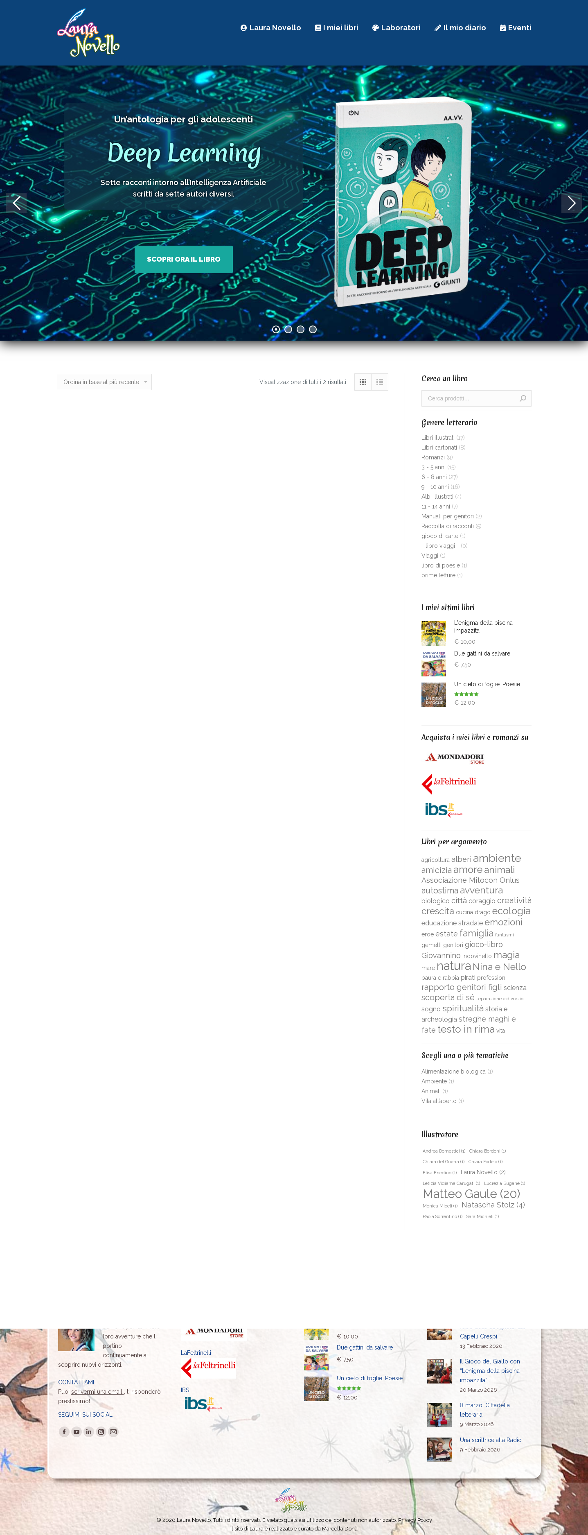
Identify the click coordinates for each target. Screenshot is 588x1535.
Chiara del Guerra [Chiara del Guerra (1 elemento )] (443, 1161)
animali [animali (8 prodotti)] (499, 869)
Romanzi (433, 457)
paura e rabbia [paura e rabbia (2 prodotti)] (440, 977)
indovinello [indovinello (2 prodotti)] (477, 956)
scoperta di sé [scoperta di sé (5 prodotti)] (448, 997)
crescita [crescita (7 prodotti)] (437, 911)
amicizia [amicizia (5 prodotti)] (436, 870)
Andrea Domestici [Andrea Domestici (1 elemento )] (444, 1150)
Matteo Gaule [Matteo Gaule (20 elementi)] (471, 1194)
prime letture (438, 575)
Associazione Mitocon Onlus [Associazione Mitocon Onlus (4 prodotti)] (470, 880)
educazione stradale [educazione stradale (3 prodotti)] (452, 923)
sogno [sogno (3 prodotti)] (431, 1009)
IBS (185, 1390)
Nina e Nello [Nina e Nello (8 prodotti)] (499, 966)
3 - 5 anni (433, 467)
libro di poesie (440, 565)
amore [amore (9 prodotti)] (467, 869)
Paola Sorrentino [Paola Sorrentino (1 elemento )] (442, 1216)
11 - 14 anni (435, 506)
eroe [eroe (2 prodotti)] (427, 934)
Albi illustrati (437, 496)
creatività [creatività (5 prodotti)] (514, 900)
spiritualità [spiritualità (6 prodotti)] (463, 1008)
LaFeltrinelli (196, 1353)
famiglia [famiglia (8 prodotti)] (476, 933)
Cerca (523, 398)
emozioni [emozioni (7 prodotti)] (503, 922)
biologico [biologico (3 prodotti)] (435, 901)
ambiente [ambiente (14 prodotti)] (497, 858)
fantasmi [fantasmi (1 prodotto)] (504, 934)
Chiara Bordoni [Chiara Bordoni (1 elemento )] (487, 1150)
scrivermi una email (97, 1391)
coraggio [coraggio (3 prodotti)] (482, 901)
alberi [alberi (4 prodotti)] (461, 859)
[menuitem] (271, 27)
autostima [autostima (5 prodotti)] (439, 890)
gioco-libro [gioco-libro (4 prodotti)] (484, 944)
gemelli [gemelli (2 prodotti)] (431, 945)
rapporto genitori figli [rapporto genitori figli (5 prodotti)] (461, 987)
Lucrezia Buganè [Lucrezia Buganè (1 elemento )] (504, 1183)
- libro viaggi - (440, 546)
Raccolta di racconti (447, 526)
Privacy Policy (415, 1520)
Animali (431, 1091)
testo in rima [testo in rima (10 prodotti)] (466, 1029)
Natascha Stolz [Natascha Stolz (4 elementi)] (493, 1204)
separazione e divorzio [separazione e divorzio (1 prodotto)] (499, 998)
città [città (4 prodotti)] (459, 900)
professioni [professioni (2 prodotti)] (492, 977)
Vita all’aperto (439, 1101)
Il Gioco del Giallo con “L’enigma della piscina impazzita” (490, 1371)
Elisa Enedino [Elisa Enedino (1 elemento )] (440, 1172)
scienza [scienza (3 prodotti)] (515, 988)
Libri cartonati (439, 447)
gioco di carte (439, 536)
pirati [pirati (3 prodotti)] (468, 977)
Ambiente (434, 1081)
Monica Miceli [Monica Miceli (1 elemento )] (440, 1205)
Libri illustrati (438, 437)
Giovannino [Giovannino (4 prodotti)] (441, 955)
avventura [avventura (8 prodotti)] (481, 890)
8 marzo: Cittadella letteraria (485, 1410)
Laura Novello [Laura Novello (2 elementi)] (483, 1172)
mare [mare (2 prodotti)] (428, 968)
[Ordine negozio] (104, 382)
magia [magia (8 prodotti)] (506, 954)
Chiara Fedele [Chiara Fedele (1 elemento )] (485, 1161)
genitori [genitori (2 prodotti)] (453, 945)
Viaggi (429, 555)
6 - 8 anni (434, 477)
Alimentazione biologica (453, 1071)
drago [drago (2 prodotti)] (483, 912)
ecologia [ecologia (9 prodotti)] (511, 911)
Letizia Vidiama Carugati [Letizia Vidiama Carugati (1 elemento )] (451, 1183)
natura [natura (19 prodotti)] (454, 966)
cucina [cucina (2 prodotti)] (464, 912)
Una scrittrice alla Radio (491, 1440)
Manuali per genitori (447, 516)
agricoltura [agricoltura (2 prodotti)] (435, 860)
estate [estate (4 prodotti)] (446, 933)
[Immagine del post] (439, 1371)
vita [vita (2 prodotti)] (500, 1030)
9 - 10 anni (435, 487)
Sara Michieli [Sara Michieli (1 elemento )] (482, 1216)
